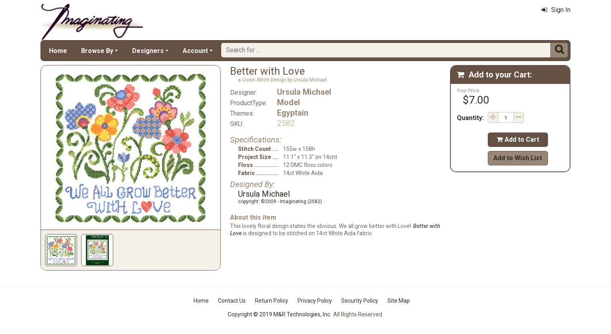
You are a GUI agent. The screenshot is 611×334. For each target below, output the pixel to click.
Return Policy (271, 300)
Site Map (398, 300)
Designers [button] (148, 51)
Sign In (556, 10)
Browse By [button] (97, 51)
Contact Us (232, 300)
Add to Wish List (517, 158)
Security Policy (359, 300)
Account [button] (195, 51)
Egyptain (292, 113)
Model (288, 102)
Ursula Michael (304, 92)
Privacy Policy (314, 300)
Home (58, 51)
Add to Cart (518, 139)
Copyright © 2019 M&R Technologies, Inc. (279, 314)
